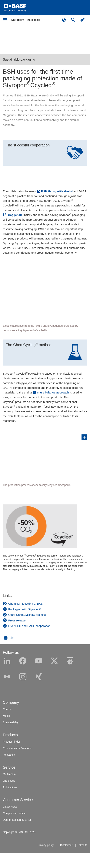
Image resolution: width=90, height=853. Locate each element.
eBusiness (9, 780)
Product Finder (11, 741)
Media (6, 715)
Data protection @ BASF (17, 819)
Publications (10, 787)
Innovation (9, 754)
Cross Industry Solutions (17, 748)
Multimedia (9, 774)
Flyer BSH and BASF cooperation (29, 625)
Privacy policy (46, 845)
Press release (17, 620)
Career (7, 709)
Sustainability (10, 722)
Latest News (10, 806)
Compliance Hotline (14, 813)
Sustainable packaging (19, 59)
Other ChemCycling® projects (27, 614)
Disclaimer (66, 845)
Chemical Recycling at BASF (26, 603)
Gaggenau (14, 214)
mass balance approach (53, 392)
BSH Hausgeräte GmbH (57, 191)
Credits (83, 845)
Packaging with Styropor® (24, 609)
